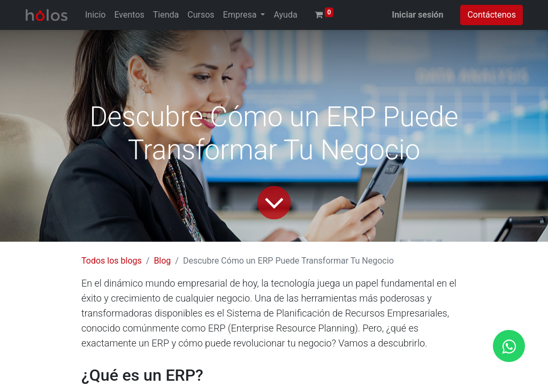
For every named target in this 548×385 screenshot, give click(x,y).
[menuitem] (95, 15)
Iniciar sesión (417, 15)
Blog (162, 261)
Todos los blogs (111, 261)
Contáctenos (491, 15)
